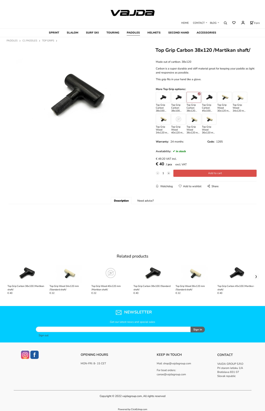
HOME (185, 23)
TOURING (112, 32)
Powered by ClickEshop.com (132, 408)
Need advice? (145, 200)
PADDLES (133, 32)
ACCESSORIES (206, 32)
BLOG (213, 23)
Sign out (43, 335)
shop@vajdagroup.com (177, 363)
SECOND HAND (178, 32)
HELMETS (154, 32)
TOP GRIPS (48, 40)
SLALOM (72, 32)
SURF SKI (92, 32)
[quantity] (163, 173)
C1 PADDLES (29, 40)
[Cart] (255, 23)
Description (121, 200)
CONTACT (199, 23)
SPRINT (54, 32)
